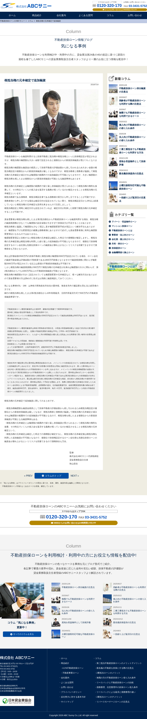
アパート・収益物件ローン (124, 221)
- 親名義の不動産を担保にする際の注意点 (114, 668)
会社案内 (61, 15)
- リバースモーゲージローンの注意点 (112, 702)
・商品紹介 (64, 663)
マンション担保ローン (122, 226)
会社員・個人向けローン (123, 239)
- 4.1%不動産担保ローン (72, 668)
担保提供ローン (119, 248)
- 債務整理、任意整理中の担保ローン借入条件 (116, 687)
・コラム (97, 658)
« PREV (28, 475)
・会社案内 (64, 677)
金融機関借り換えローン (123, 252)
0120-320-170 (61, 516)
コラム (110, 15)
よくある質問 (86, 15)
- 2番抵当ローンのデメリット (108, 697)
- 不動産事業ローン (70, 673)
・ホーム (63, 658)
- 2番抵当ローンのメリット (107, 673)
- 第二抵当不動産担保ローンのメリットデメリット (118, 663)
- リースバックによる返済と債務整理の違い (115, 692)
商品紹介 (36, 15)
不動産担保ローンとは (122, 230)
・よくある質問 (66, 682)
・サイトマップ (66, 702)
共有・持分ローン (120, 243)
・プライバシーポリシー (70, 692)
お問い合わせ (135, 15)
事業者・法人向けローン (123, 235)
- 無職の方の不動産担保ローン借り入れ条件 (115, 677)
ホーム (12, 15)
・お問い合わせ (66, 687)
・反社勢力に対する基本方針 (72, 697)
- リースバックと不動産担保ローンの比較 (114, 682)
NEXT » (75, 475)
